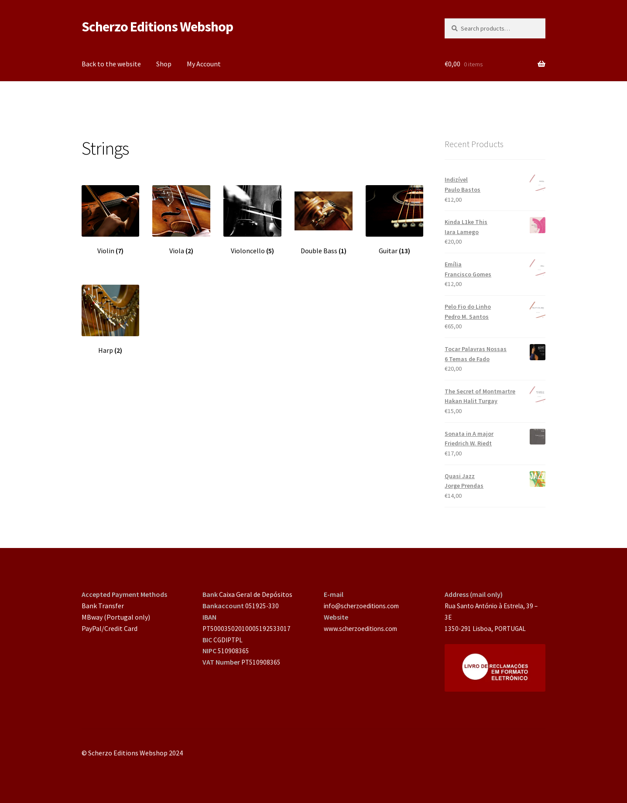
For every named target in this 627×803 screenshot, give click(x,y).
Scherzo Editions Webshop (157, 26)
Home (99, 96)
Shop (163, 63)
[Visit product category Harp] (111, 320)
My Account (204, 63)
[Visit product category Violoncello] (252, 220)
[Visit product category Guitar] (395, 220)
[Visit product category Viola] (181, 220)
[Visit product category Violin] (111, 220)
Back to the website (111, 63)
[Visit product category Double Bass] (324, 220)
